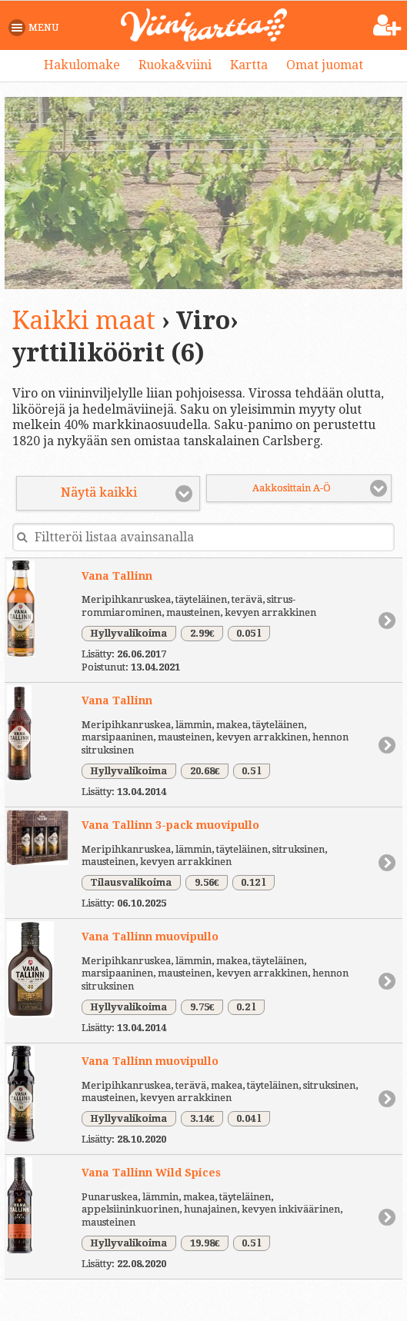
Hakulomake (82, 65)
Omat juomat (324, 65)
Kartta (249, 65)
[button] (36, 28)
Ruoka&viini (175, 65)
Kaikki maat (83, 320)
